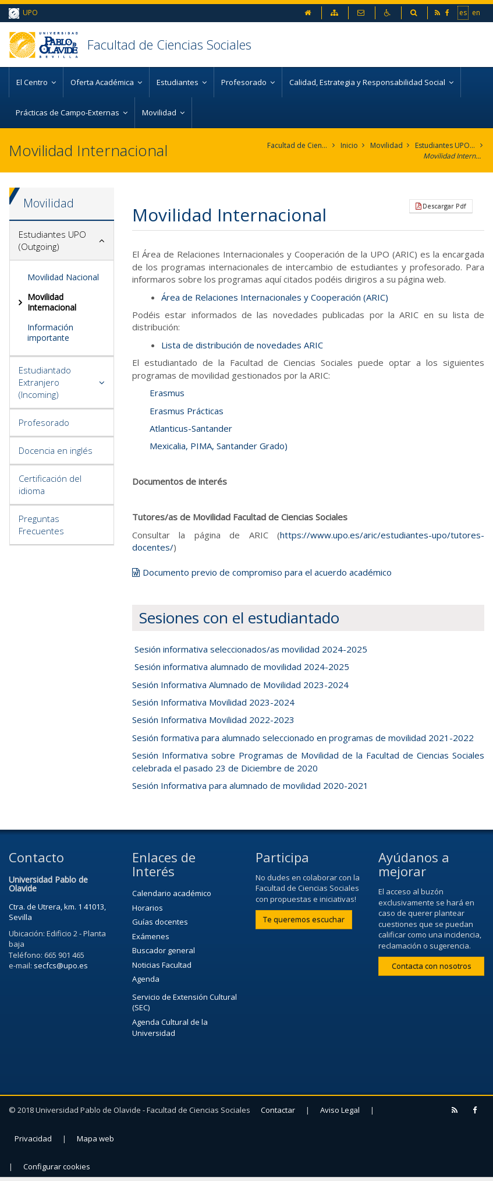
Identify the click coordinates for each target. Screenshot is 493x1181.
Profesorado (44, 422)
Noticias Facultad (161, 965)
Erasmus (167, 393)
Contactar (278, 1110)
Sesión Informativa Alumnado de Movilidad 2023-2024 (240, 684)
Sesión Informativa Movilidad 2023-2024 (213, 702)
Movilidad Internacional (453, 156)
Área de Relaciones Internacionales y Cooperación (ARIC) (274, 297)
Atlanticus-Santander (191, 428)
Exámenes (150, 936)
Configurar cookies (56, 1166)
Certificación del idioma (50, 484)
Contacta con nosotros (431, 966)
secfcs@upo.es (61, 965)
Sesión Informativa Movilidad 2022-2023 (213, 719)
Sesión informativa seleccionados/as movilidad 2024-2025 (250, 649)
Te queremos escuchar (304, 919)
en (476, 12)
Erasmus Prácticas (187, 411)
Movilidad (386, 145)
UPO (23, 13)
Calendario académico (171, 893)
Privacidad (33, 1138)
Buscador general (163, 950)
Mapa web (95, 1138)
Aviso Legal (340, 1110)
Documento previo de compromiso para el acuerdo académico (267, 572)
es (463, 12)
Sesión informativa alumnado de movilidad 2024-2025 (241, 666)
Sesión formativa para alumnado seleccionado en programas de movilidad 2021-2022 (303, 737)
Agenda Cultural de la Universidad (170, 1027)
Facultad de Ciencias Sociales (169, 44)
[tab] (62, 240)
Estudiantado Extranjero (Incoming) (45, 382)
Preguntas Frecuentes (41, 525)
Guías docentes (160, 921)
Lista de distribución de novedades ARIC (242, 345)
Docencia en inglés (56, 450)
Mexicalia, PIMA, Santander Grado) (219, 446)
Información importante (50, 332)
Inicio (349, 145)
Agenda (145, 979)
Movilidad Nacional (63, 277)
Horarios (147, 908)
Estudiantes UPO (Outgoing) (445, 145)
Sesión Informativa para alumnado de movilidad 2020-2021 (250, 785)
